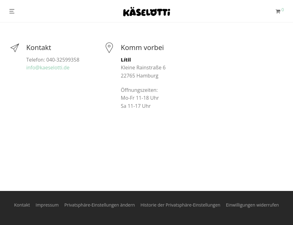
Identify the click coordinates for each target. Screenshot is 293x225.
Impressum (47, 205)
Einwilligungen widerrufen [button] (252, 205)
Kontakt (22, 205)
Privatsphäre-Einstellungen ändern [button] (99, 205)
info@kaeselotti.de (47, 67)
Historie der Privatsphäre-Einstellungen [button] (180, 205)
